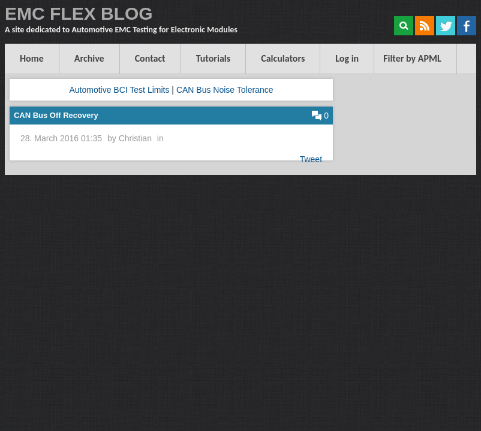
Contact (150, 58)
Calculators (283, 58)
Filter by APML (412, 58)
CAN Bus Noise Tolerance (224, 90)
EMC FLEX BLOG (79, 13)
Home (32, 58)
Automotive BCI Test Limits (119, 90)
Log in (347, 58)
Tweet (311, 159)
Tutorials (213, 58)
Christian (135, 138)
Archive (89, 58)
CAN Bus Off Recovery (56, 115)
